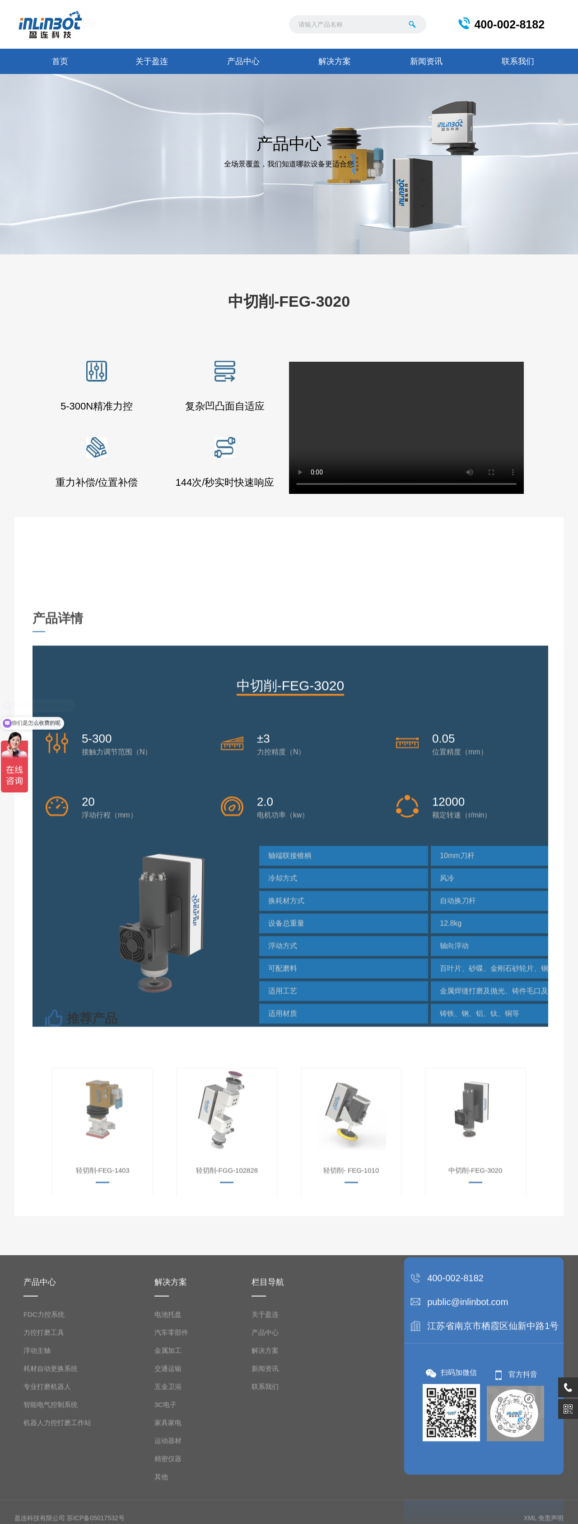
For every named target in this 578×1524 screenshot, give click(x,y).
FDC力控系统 (44, 1442)
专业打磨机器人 (47, 1514)
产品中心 (243, 61)
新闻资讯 (426, 61)
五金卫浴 (168, 1514)
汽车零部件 (171, 1460)
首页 (60, 61)
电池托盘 (168, 1442)
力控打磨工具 (43, 1460)
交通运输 (168, 1496)
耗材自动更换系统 (50, 1496)
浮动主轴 (37, 1478)
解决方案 (334, 61)
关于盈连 (151, 61)
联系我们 (518, 61)
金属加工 (168, 1478)
